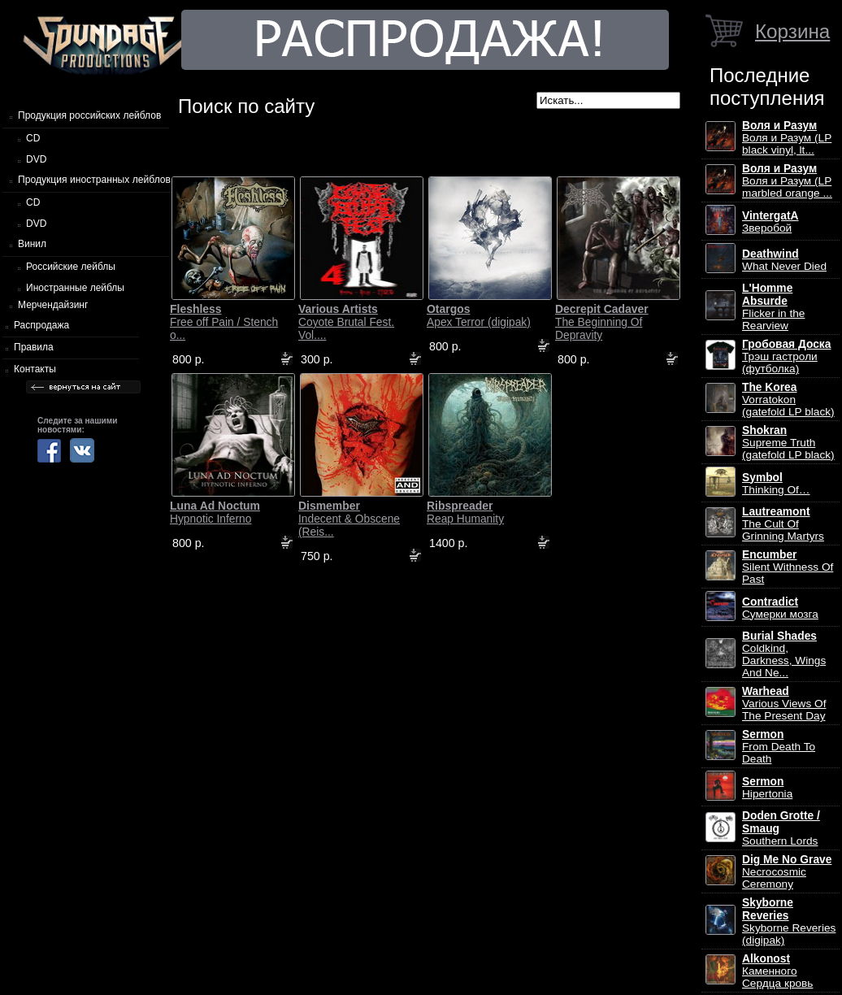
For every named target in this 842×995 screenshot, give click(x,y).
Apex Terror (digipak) (479, 315)
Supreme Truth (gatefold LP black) (788, 442)
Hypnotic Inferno (215, 512)
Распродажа (41, 325)
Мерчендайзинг (53, 305)
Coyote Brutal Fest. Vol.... (346, 321)
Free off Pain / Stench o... (224, 321)
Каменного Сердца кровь (777, 971)
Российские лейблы (70, 266)
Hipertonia (767, 788)
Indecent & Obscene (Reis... (349, 518)
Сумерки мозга (780, 608)
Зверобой (770, 222)
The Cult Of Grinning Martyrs (783, 524)
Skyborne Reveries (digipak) (788, 921)
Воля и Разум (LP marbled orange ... (787, 181)
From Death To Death (778, 746)
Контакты (35, 369)
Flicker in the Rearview (773, 307)
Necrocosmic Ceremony (786, 872)
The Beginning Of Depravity (602, 321)
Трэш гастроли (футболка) (786, 356)
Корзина (792, 31)
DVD (36, 159)
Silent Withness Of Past (787, 567)
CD (33, 138)
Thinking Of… (776, 483)
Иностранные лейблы (75, 287)
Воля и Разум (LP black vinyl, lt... (786, 137)
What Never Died (784, 260)
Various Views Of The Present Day (784, 703)
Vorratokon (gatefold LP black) (788, 399)
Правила (34, 347)
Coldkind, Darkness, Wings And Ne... (784, 654)
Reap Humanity (465, 512)
